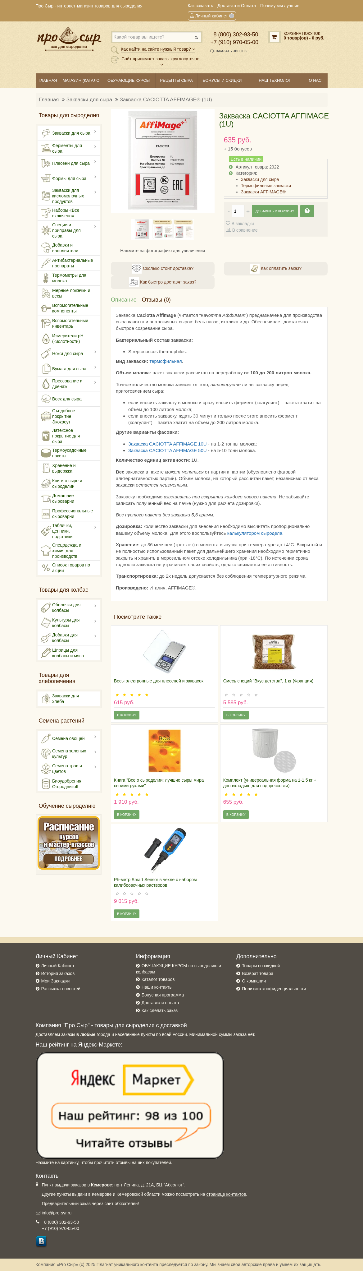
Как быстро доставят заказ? (162, 282)
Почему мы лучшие (279, 5)
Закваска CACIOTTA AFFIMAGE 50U (167, 450)
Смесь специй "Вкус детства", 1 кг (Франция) (268, 680)
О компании (254, 980)
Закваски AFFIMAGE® (263, 191)
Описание (124, 300)
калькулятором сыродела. (255, 533)
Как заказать (200, 5)
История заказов (58, 973)
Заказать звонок (228, 51)
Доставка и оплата (160, 1002)
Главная (49, 100)
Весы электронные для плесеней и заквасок (158, 680)
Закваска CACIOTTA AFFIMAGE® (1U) (166, 100)
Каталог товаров (158, 979)
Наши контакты (157, 987)
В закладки (243, 223)
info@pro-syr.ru (57, 1212)
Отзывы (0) (156, 300)
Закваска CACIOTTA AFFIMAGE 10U (167, 443)
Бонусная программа (163, 994)
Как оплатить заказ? (276, 269)
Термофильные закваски (266, 185)
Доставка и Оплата (236, 5)
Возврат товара (257, 973)
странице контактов (226, 1194)
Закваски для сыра (89, 100)
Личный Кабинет (58, 965)
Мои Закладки (55, 980)
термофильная (165, 361)
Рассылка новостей (60, 988)
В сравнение (245, 230)
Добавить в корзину (275, 211)
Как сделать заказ (160, 1010)
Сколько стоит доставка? (162, 269)
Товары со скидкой (261, 965)
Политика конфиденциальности (274, 988)
